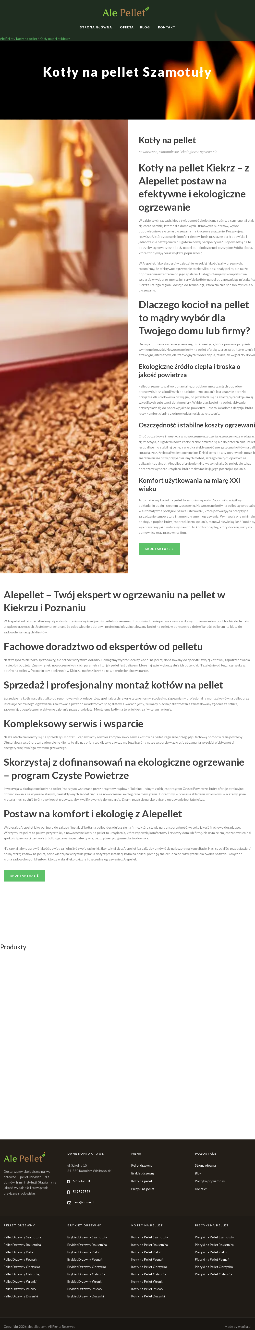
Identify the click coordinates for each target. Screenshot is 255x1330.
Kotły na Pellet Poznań (147, 1259)
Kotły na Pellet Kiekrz (146, 1252)
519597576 (81, 1192)
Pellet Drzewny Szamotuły (22, 1237)
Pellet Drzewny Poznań (20, 1259)
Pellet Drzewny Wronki (20, 1281)
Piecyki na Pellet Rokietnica (214, 1245)
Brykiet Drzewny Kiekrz (84, 1252)
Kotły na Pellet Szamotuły (149, 1237)
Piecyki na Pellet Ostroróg (213, 1274)
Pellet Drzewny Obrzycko (22, 1267)
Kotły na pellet (26, 39)
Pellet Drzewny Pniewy (20, 1289)
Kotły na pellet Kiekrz (55, 39)
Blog (145, 27)
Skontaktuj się (159, 549)
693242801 (81, 1181)
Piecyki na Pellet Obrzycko (214, 1267)
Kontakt (166, 27)
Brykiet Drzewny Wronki (84, 1281)
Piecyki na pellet (142, 1189)
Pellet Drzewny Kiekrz (19, 1252)
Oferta (127, 27)
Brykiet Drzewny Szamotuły (87, 1237)
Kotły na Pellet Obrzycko (149, 1267)
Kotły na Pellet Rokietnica (149, 1245)
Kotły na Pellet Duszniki (148, 1296)
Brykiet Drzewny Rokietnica (87, 1245)
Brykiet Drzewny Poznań (84, 1259)
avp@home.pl (84, 1202)
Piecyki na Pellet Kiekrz (211, 1252)
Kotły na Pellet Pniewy (147, 1289)
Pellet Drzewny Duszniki (21, 1296)
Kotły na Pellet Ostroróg (148, 1274)
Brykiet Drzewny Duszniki (85, 1296)
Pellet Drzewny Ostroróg (21, 1274)
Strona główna (96, 27)
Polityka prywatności (210, 1181)
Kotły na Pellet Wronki (147, 1281)
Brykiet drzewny (143, 1173)
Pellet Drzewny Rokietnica (22, 1245)
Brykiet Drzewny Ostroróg (86, 1274)
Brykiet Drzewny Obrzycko (86, 1267)
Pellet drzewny (141, 1165)
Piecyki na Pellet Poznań (212, 1259)
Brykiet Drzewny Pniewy (84, 1289)
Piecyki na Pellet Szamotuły (214, 1237)
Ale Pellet (6, 39)
